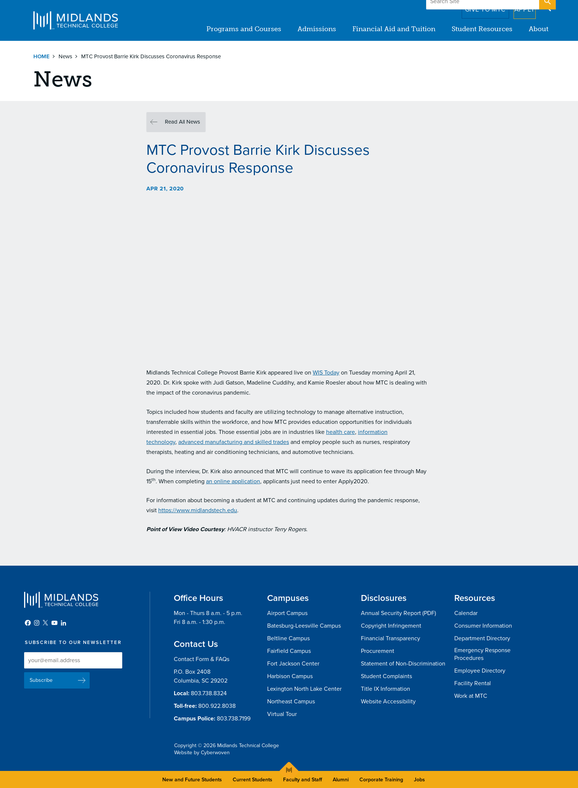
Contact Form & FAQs (201, 659)
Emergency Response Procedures (482, 654)
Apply (520, 7)
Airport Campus (287, 613)
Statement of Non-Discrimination (403, 663)
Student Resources (482, 29)
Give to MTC (475, 7)
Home (41, 56)
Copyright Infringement (391, 626)
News (65, 56)
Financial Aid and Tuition (393, 29)
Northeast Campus (291, 701)
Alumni (341, 779)
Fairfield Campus (289, 651)
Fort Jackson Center (293, 663)
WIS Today (326, 372)
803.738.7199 (233, 718)
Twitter (46, 623)
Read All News (182, 121)
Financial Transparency (390, 638)
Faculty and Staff (302, 779)
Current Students (252, 779)
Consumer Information (483, 626)
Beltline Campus (288, 638)
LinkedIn (63, 623)
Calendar (466, 613)
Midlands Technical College (75, 20)
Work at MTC (470, 696)
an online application (233, 481)
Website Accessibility (388, 701)
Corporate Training (381, 779)
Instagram (37, 623)
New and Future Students (192, 779)
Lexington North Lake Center (304, 689)
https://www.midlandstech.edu (197, 510)
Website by (202, 752)
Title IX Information (385, 689)
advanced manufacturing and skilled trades (233, 442)
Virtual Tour (282, 714)
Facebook (28, 623)
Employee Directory (479, 670)
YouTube (54, 623)
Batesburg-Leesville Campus (304, 626)
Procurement (377, 651)
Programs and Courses (243, 29)
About (538, 29)
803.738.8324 (209, 693)
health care (340, 432)
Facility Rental (472, 683)
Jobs (419, 779)
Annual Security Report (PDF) (398, 613)
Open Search (547, 7)
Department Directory (482, 638)
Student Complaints (386, 676)
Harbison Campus (290, 676)
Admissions (317, 29)
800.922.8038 (217, 706)
